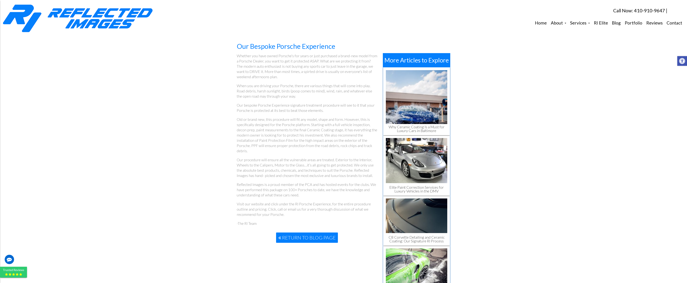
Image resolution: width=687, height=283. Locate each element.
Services (580, 22)
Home (541, 22)
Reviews (654, 22)
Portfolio (633, 22)
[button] (682, 61)
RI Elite (601, 22)
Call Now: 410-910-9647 (639, 10)
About (558, 22)
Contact (674, 22)
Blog (616, 22)
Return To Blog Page (307, 238)
